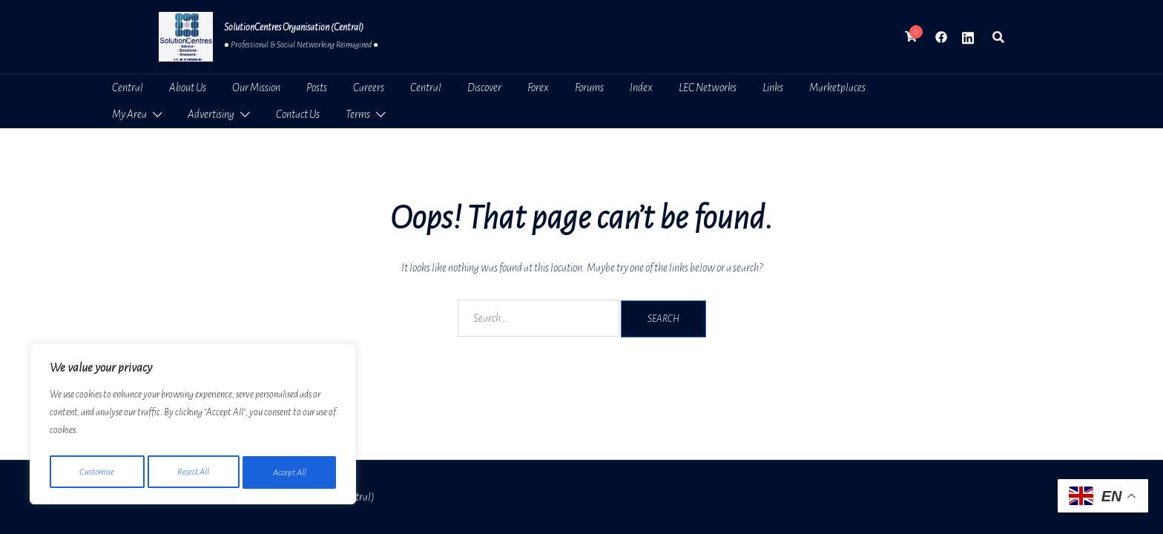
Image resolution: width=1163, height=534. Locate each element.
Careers (368, 87)
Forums (589, 87)
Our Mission (256, 87)
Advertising (211, 114)
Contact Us (298, 114)
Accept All (290, 472)
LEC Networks (708, 87)
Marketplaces (837, 87)
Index (641, 87)
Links (772, 87)
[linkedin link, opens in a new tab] (968, 36)
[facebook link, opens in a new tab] (941, 36)
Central (127, 87)
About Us (187, 87)
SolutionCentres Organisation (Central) (293, 27)
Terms (358, 114)
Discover (484, 87)
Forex (538, 87)
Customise (96, 472)
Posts (316, 87)
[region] (193, 426)
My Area (129, 114)
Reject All (193, 472)
